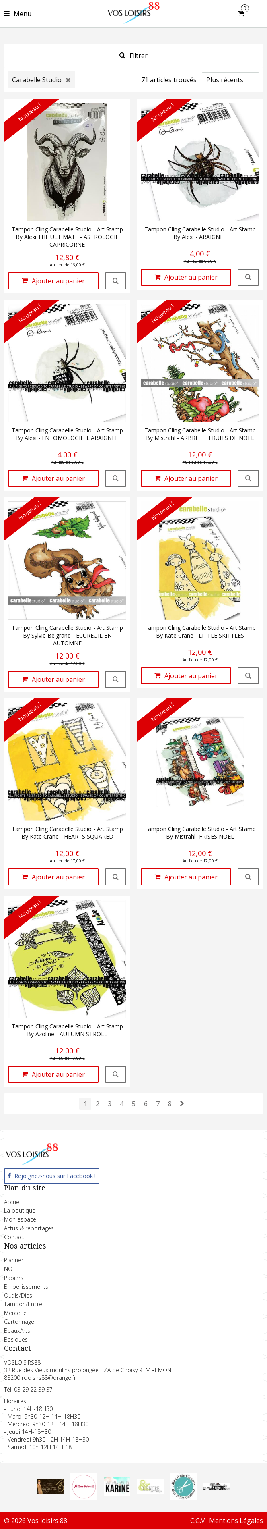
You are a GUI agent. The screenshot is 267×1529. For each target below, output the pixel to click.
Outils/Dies (18, 1295)
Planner (13, 1260)
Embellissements (26, 1286)
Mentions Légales (236, 1520)
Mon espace (20, 1219)
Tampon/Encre (23, 1304)
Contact (14, 1237)
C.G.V (197, 1520)
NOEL (11, 1269)
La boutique (19, 1210)
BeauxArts (17, 1330)
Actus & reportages (29, 1228)
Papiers (13, 1278)
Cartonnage (19, 1321)
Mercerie (15, 1313)
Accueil (13, 1202)
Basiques (16, 1339)
